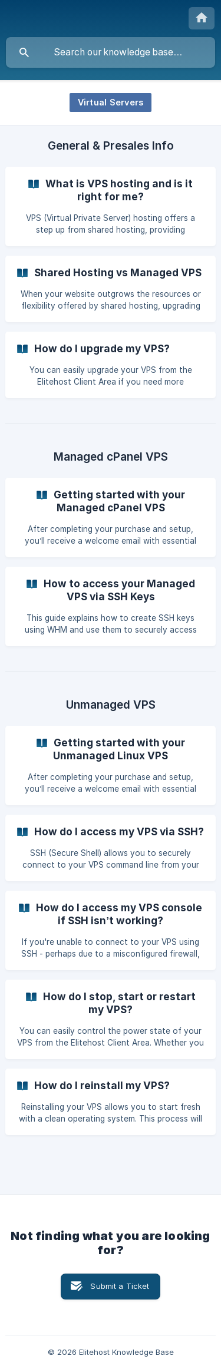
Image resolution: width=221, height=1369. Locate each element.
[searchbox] (110, 52)
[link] (110, 206)
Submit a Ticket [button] (119, 1286)
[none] (202, 18)
